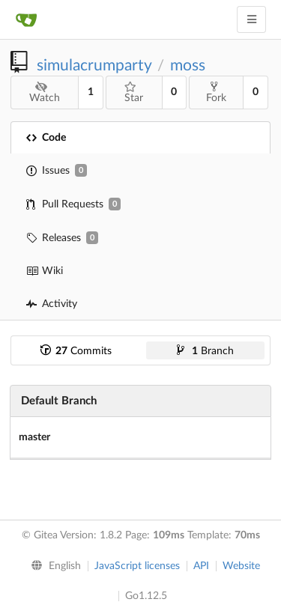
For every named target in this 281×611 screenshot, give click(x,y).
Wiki (44, 271)
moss (187, 65)
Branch (205, 351)
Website (241, 566)
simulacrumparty (94, 65)
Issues (56, 170)
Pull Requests (73, 204)
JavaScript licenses (137, 566)
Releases (62, 237)
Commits (76, 351)
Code (46, 138)
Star (133, 92)
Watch (44, 92)
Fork (216, 92)
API (201, 566)
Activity (51, 304)
